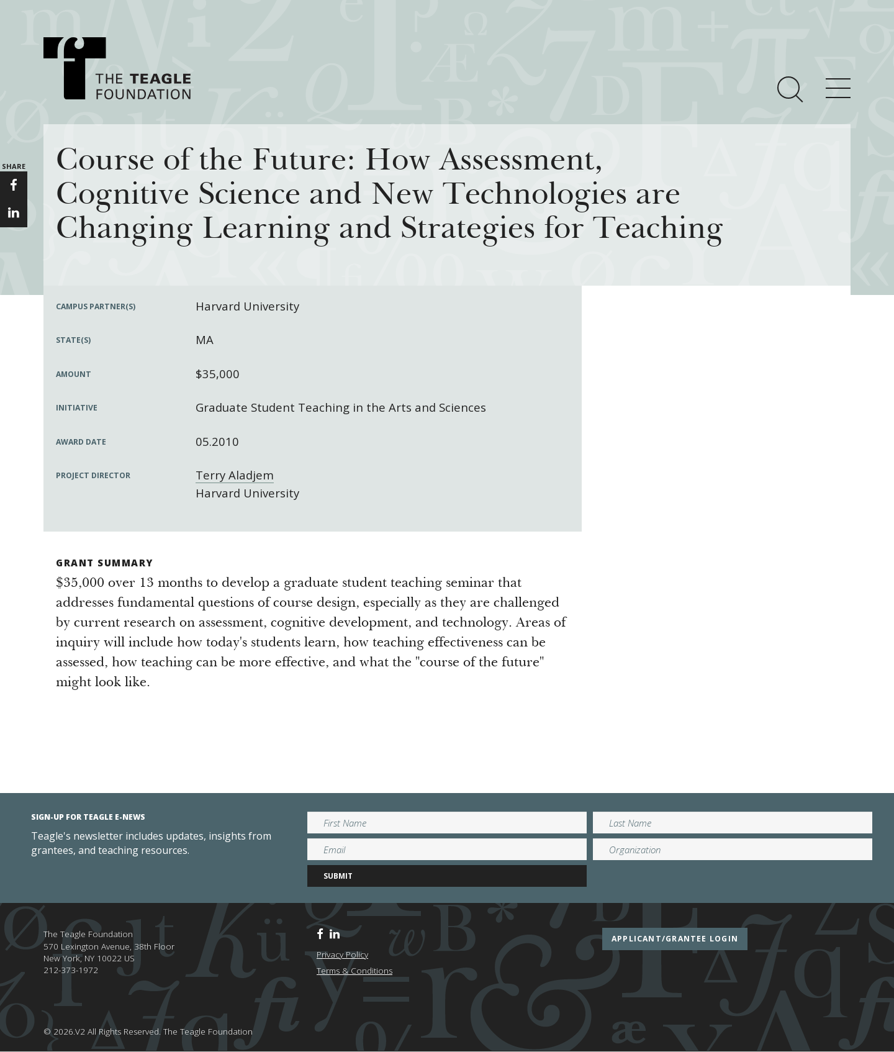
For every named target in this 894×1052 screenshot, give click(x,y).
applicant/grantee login (675, 938)
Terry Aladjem (235, 475)
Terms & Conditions (354, 970)
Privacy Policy (342, 954)
